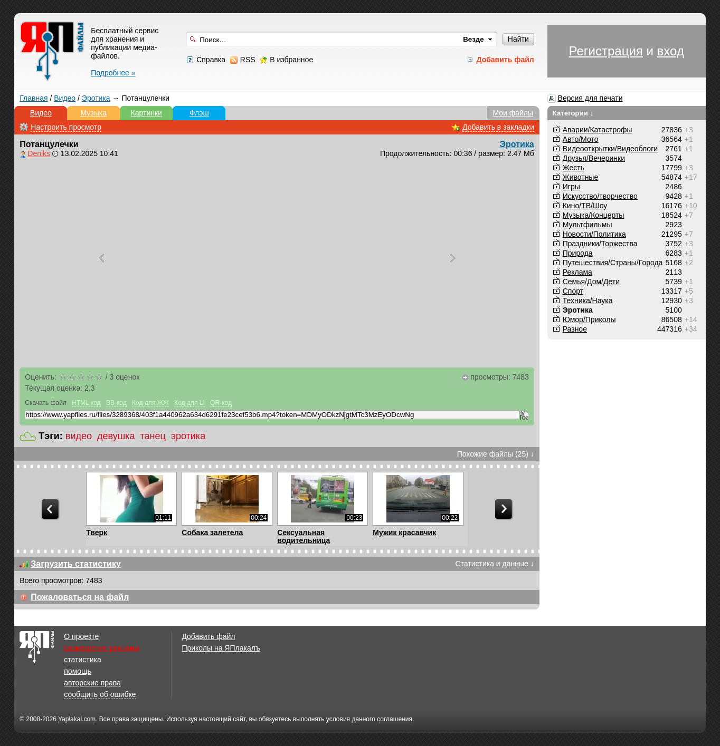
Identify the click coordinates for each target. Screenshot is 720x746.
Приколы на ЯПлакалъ (221, 648)
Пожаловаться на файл (80, 597)
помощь (77, 671)
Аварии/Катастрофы (597, 129)
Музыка (94, 113)
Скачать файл (46, 402)
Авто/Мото (581, 139)
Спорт (573, 291)
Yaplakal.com (77, 719)
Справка (210, 59)
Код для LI (189, 402)
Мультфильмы (587, 224)
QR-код (221, 402)
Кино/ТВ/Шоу (585, 205)
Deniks (38, 153)
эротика (188, 436)
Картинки (146, 113)
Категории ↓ (573, 113)
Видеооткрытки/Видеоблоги (610, 148)
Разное (575, 329)
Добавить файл (208, 636)
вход (670, 51)
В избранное (291, 59)
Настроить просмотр (66, 127)
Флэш (199, 113)
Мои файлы (512, 113)
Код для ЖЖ (150, 402)
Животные (581, 177)
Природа (578, 253)
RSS (247, 59)
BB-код (116, 402)
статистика (82, 659)
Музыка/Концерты (593, 215)
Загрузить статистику (76, 563)
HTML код (86, 402)
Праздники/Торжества (600, 243)
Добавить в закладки (498, 127)
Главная (34, 98)
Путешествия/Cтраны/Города (613, 262)
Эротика (96, 98)
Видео (64, 98)
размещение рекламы (101, 648)
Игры (571, 186)
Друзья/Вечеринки (594, 158)
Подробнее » (113, 73)
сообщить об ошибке (100, 694)
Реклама (577, 272)
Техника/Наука (588, 300)
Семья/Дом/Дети (591, 281)
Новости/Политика (594, 234)
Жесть (573, 167)
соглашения (394, 719)
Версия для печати (590, 98)
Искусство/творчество (600, 196)
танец (152, 436)
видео (78, 436)
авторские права (92, 683)
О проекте (81, 636)
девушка (116, 436)
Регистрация (606, 51)
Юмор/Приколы (589, 319)
